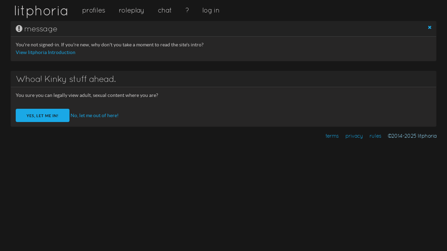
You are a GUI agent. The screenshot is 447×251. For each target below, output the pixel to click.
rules (375, 136)
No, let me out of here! (95, 115)
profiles (93, 10)
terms (332, 136)
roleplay (132, 10)
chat (164, 10)
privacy (354, 136)
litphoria (41, 10)
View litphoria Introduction (45, 52)
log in (210, 10)
